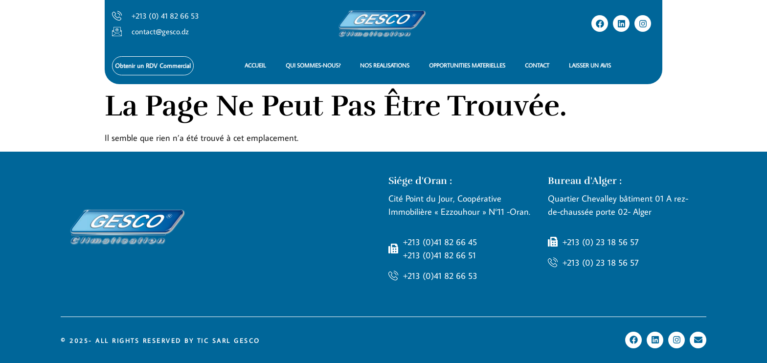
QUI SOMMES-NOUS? (313, 65)
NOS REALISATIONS (384, 65)
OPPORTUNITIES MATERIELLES (467, 65)
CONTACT (537, 65)
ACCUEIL (255, 65)
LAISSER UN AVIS (590, 65)
